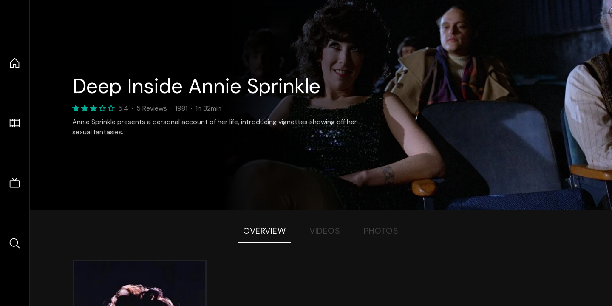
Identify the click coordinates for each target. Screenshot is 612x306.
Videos (324, 230)
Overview (264, 230)
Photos (381, 230)
